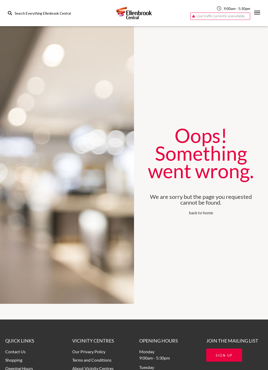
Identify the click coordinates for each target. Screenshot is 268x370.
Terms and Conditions (91, 359)
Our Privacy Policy (88, 351)
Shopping (13, 359)
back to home (201, 212)
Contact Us (15, 351)
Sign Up (224, 355)
